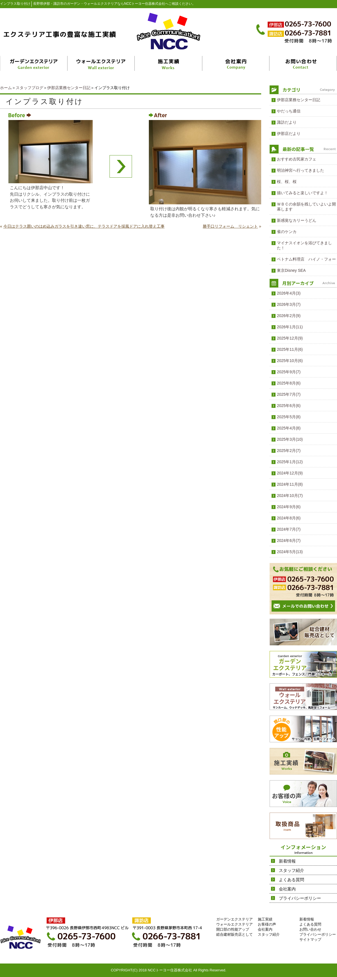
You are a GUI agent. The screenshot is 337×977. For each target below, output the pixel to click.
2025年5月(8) (288, 417)
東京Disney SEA (291, 270)
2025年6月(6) (288, 405)
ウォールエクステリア (234, 924)
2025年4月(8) (288, 428)
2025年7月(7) (288, 394)
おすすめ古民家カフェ (296, 159)
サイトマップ (310, 939)
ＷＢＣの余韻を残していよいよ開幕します (306, 206)
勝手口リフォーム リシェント (230, 226)
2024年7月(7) (288, 529)
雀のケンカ (287, 231)
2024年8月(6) (288, 518)
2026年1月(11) (290, 327)
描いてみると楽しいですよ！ (302, 193)
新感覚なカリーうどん (296, 220)
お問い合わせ (310, 929)
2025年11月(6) (290, 349)
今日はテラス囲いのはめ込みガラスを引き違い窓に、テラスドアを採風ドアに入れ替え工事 (84, 226)
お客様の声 (267, 924)
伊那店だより (288, 133)
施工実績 (265, 919)
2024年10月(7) (290, 495)
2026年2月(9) (288, 315)
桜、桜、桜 (287, 181)
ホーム (6, 87)
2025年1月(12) (290, 462)
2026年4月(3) (288, 293)
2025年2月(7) (288, 450)
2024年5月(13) (290, 551)
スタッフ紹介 (291, 870)
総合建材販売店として (234, 934)
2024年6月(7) (288, 540)
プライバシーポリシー (300, 898)
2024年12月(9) (290, 473)
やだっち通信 (288, 111)
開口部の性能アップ (232, 929)
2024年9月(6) (288, 507)
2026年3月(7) (288, 304)
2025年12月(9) (290, 338)
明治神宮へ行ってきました (300, 170)
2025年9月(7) (288, 372)
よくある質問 (291, 879)
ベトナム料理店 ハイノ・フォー (306, 259)
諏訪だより (287, 122)
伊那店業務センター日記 (68, 87)
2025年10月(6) (290, 360)
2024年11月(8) (290, 484)
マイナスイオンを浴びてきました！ (304, 245)
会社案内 (287, 888)
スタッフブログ (29, 87)
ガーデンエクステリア (234, 919)
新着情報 (287, 861)
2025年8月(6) (288, 383)
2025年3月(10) (290, 439)
